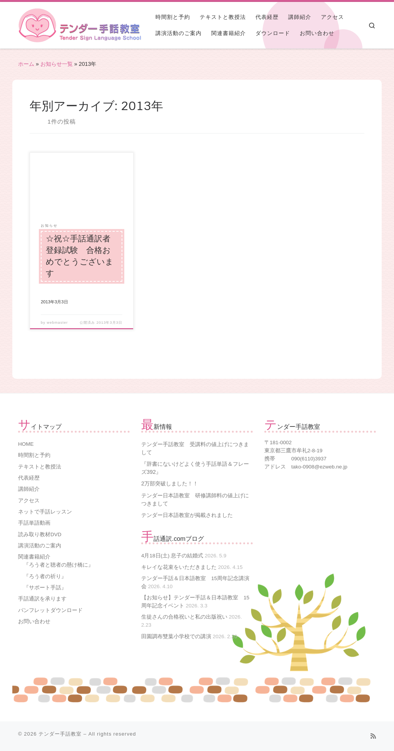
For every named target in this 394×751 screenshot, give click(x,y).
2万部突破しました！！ (169, 483)
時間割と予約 (34, 455)
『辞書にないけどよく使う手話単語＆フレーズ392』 (195, 468)
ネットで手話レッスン (45, 512)
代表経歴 (29, 478)
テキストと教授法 (39, 467)
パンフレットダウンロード (50, 610)
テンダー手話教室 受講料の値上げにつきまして (195, 448)
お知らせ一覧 (56, 64)
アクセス (29, 500)
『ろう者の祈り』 (45, 576)
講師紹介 (29, 489)
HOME (26, 444)
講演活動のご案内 (39, 546)
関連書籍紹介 (34, 557)
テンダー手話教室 (60, 734)
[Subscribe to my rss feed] (373, 736)
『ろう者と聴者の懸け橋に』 (58, 565)
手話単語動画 (34, 523)
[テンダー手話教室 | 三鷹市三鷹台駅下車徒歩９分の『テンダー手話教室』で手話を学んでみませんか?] (37, 24)
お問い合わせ (34, 621)
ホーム (26, 64)
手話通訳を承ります (42, 599)
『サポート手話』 (45, 587)
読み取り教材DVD (40, 534)
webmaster (57, 322)
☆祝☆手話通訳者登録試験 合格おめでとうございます (80, 256)
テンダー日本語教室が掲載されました (187, 515)
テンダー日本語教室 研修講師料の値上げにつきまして (195, 499)
